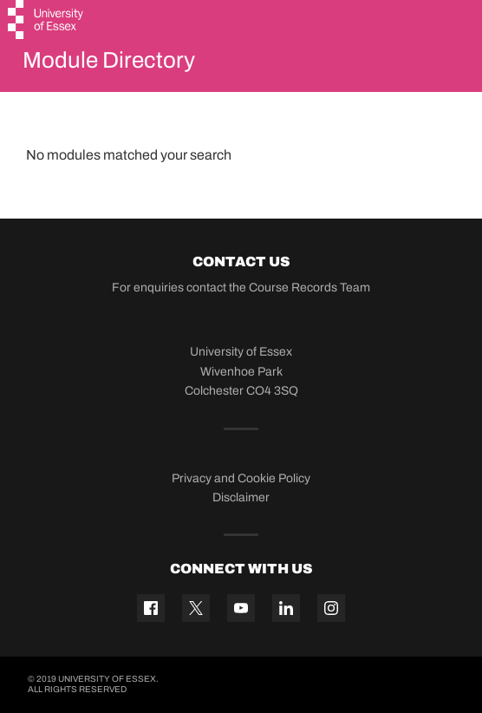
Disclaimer (241, 497)
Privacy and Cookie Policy (241, 478)
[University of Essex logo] (46, 21)
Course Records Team (309, 287)
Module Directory (109, 60)
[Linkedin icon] (286, 608)
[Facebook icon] (151, 608)
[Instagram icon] (331, 608)
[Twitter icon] (196, 608)
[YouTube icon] (241, 608)
